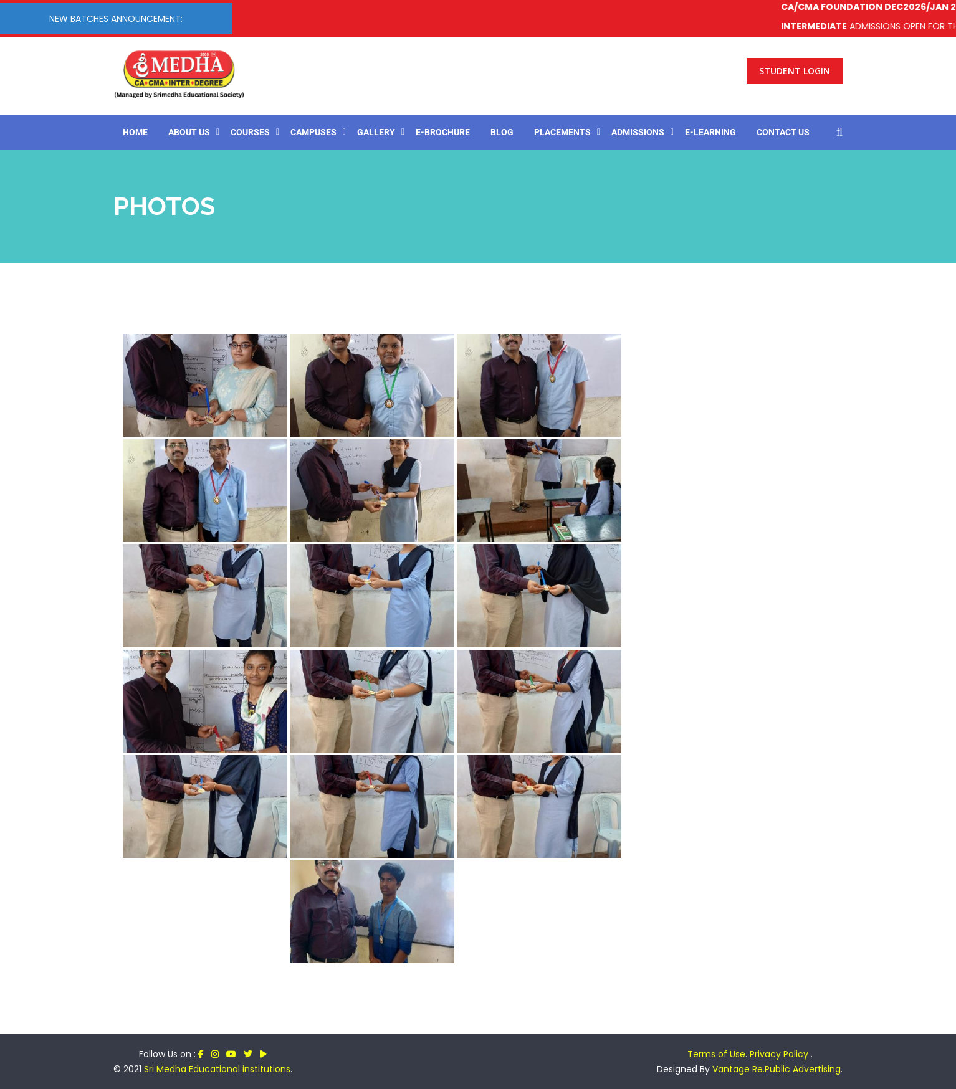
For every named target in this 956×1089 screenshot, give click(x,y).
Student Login (794, 71)
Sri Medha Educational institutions (217, 1069)
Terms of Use (716, 1054)
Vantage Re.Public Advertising (776, 1069)
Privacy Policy (780, 1054)
